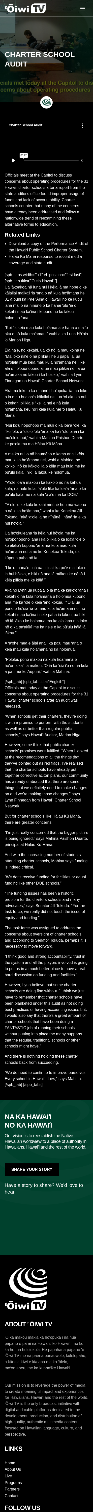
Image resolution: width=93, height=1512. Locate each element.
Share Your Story (31, 1169)
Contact (11, 1496)
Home (10, 1463)
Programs (13, 1483)
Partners (12, 1489)
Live (8, 1476)
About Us (13, 1469)
